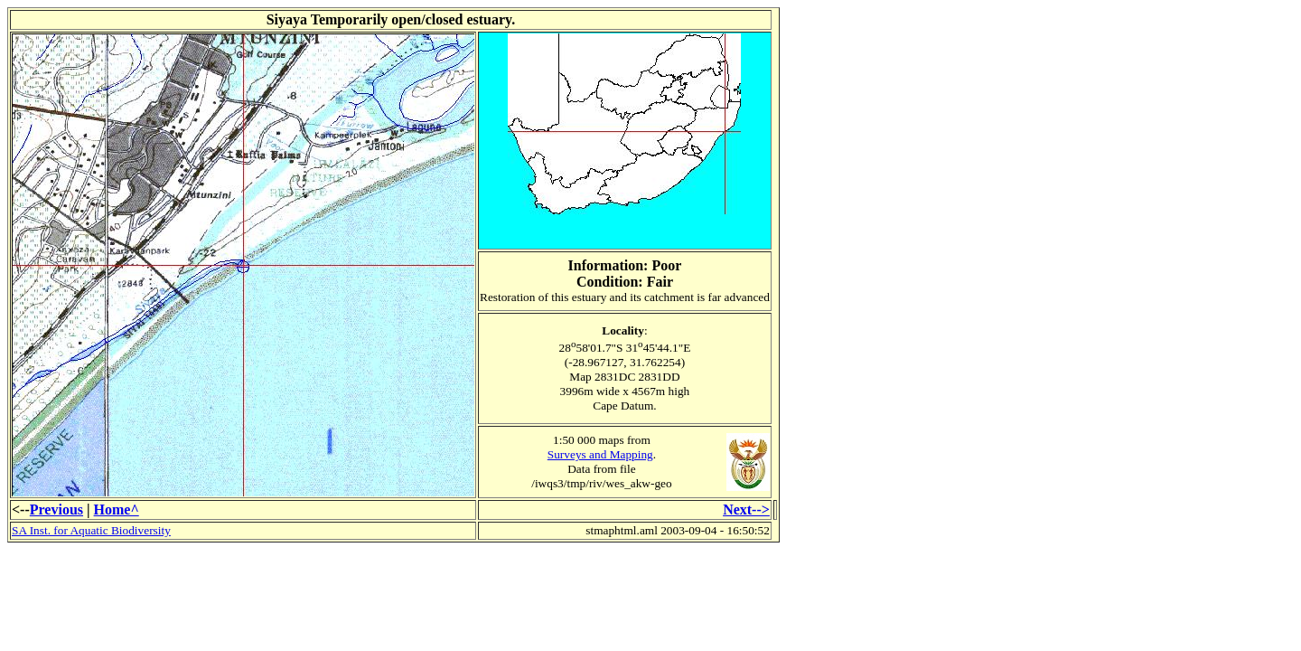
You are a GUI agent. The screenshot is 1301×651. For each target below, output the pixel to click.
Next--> (746, 509)
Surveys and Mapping (600, 454)
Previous (56, 509)
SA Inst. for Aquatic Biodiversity (91, 530)
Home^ (116, 509)
